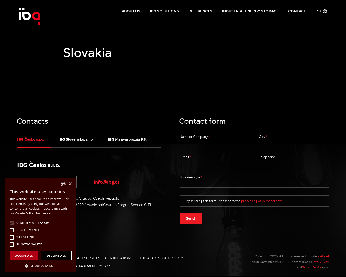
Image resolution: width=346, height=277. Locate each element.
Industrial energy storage (250, 10)
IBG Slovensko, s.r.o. (76, 139)
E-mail (185, 156)
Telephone (267, 156)
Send (190, 218)
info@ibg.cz (107, 181)
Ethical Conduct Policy (160, 258)
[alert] (40, 225)
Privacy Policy (320, 262)
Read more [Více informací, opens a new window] (43, 213)
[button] (41, 265)
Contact (297, 10)
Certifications (119, 258)
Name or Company (195, 136)
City (263, 136)
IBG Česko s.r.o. (30, 139)
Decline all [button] (56, 256)
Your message (191, 177)
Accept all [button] (24, 256)
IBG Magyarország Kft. (127, 139)
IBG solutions (164, 10)
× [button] (70, 184)
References (200, 10)
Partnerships (87, 258)
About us (131, 10)
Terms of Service (311, 267)
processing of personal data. (262, 200)
